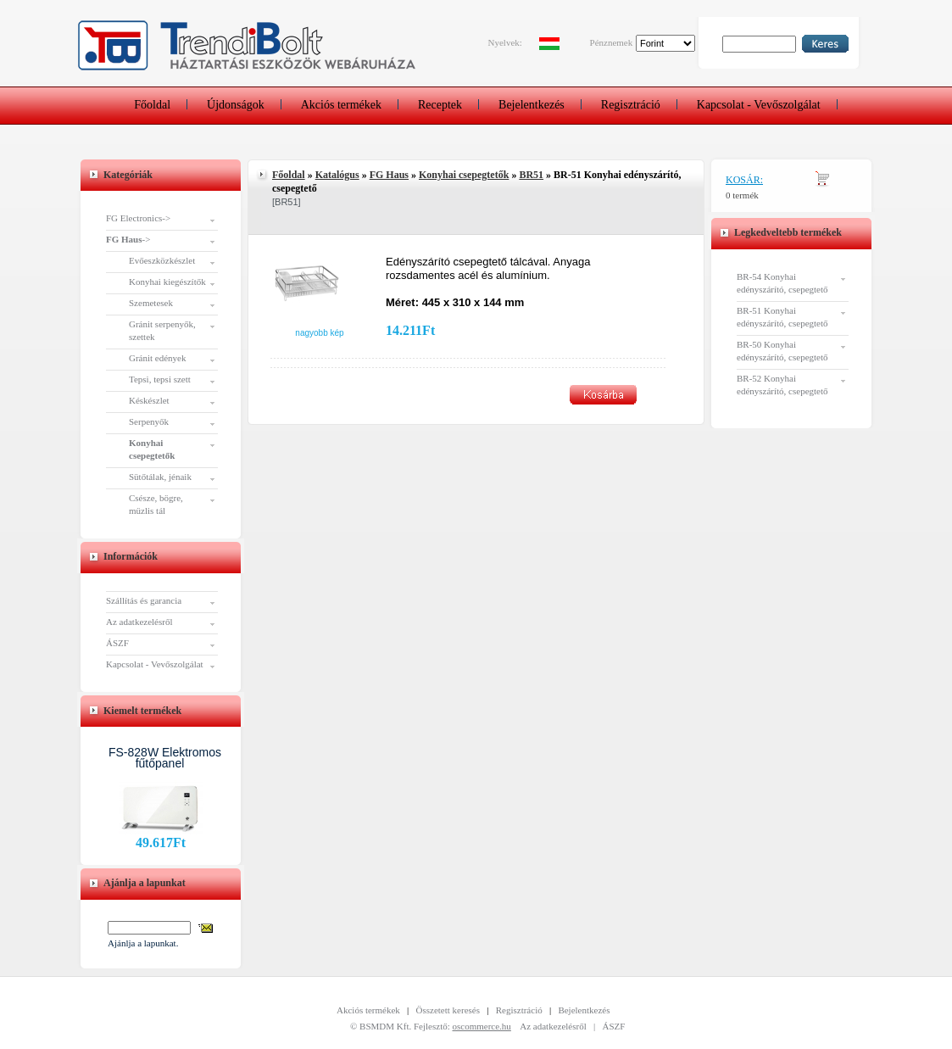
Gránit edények (158, 358)
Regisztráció (630, 104)
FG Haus (389, 175)
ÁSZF (117, 643)
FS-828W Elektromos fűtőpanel (165, 757)
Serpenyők (149, 421)
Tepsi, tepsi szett (160, 379)
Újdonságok (235, 104)
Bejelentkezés (531, 104)
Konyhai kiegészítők (167, 281)
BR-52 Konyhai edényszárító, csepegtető (782, 384)
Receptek (440, 104)
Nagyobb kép (319, 333)
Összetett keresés (448, 1010)
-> (128, 239)
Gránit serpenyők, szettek (162, 330)
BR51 (531, 175)
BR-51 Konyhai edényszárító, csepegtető (782, 316)
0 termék (742, 195)
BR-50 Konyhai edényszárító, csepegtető (782, 350)
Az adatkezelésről (139, 622)
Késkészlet (149, 400)
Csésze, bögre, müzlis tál (156, 504)
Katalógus (337, 175)
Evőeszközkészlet (162, 260)
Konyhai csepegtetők (464, 175)
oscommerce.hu (482, 1026)
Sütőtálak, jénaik (160, 476)
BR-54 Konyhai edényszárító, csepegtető (782, 282)
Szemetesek (151, 303)
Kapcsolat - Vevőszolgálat (759, 104)
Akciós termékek (341, 104)
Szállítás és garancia (143, 600)
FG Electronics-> (138, 218)
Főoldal (152, 104)
